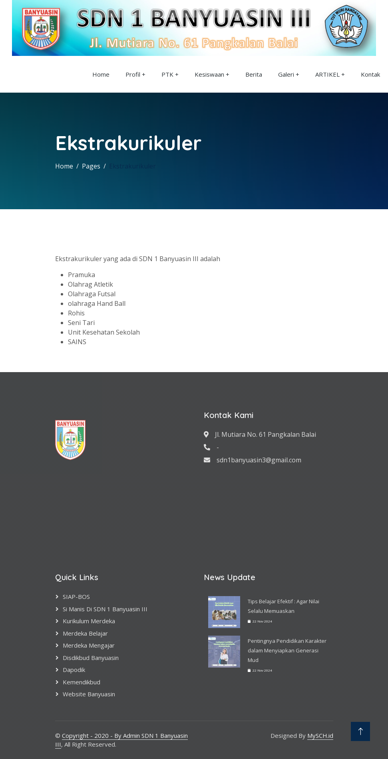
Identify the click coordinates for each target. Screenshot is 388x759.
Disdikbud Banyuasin (91, 658)
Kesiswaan (209, 74)
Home (100, 74)
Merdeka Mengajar (89, 645)
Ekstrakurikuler (132, 166)
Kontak (370, 74)
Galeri (286, 74)
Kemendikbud (81, 682)
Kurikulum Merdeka (89, 621)
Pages (91, 166)
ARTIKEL (327, 74)
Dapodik (74, 670)
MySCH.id (320, 735)
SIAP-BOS (76, 596)
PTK (167, 74)
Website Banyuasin (89, 694)
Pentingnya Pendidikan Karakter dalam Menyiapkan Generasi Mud (287, 650)
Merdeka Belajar (85, 633)
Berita (253, 74)
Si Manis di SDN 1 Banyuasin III (105, 609)
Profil (132, 74)
